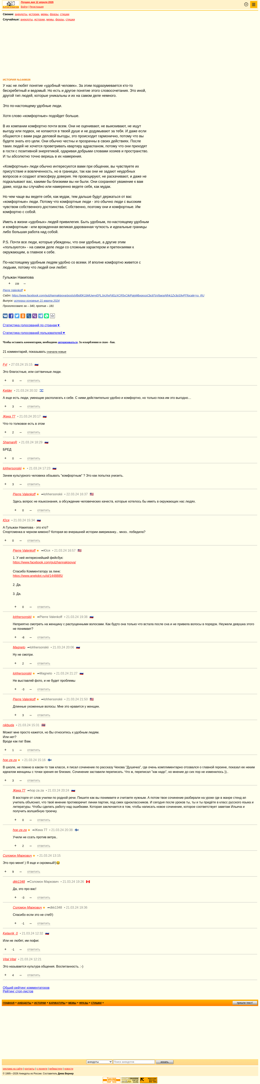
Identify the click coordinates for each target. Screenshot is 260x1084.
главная (8, 1003)
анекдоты (21, 14)
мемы (44, 14)
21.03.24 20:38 (62, 830)
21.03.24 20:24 (58, 790)
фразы (54, 14)
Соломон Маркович (17, 855)
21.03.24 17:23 (39, 468)
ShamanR (10, 442)
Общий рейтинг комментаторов (26, 987)
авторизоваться (68, 342)
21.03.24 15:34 (24, 520)
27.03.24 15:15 (21, 364)
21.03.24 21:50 (77, 699)
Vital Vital (9, 959)
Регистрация (36, 6)
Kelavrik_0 (10, 933)
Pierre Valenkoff (13, 290)
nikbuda (8, 725)
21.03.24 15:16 (35, 760)
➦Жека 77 (39, 830)
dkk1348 (19, 881)
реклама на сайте (13, 1068)
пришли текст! (245, 1002)
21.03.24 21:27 (67, 673)
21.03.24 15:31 (28, 725)
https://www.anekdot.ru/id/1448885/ (38, 575)
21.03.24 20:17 (30, 416)
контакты (30, 1068)
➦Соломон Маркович (43, 881)
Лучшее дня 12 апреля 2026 (37, 2)
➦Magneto (44, 673)
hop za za (10, 760)
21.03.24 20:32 (26, 390)
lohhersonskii (12, 468)
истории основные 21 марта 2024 (37, 300)
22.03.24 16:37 (77, 494)
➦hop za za (35, 790)
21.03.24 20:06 (63, 647)
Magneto (19, 647)
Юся (6, 520)
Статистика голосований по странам (30, 325)
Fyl (5, 364)
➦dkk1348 (54, 907)
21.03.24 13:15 (50, 855)
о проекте (42, 1068)
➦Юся (45, 550)
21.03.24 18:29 (31, 442)
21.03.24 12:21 (30, 959)
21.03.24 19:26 (73, 881)
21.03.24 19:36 (76, 907)
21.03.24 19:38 (77, 617)
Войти (24, 6)
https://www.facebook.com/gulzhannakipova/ (44, 562)
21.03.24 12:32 (32, 933)
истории (34, 14)
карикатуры (57, 1003)
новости (68, 1068)
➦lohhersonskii (51, 494)
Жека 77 (9, 416)
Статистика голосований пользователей (32, 333)
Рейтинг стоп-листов (18, 991)
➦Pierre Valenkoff (49, 617)
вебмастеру (55, 1068)
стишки (64, 14)
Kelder (7, 390)
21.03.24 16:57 (65, 550)
